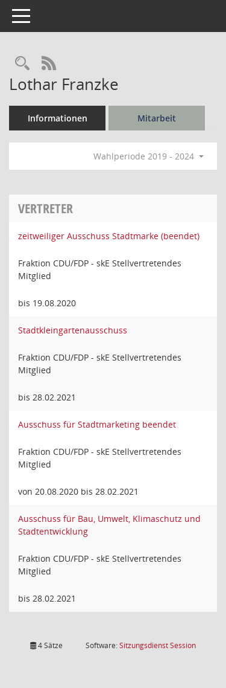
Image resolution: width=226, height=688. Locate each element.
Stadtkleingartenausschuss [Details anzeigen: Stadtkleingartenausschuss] (72, 330)
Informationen (57, 118)
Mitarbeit (156, 118)
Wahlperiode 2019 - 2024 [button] (148, 156)
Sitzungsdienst (157, 645)
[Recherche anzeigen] (22, 64)
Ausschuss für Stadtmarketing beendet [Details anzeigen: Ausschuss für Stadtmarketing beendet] (97, 424)
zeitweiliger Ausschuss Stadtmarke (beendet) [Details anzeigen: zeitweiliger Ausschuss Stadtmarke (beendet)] (108, 236)
